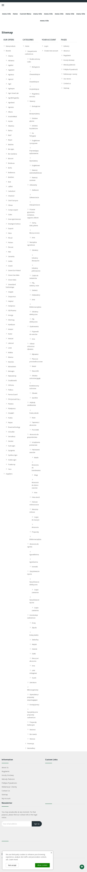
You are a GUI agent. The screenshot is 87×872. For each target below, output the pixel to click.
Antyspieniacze (34, 205)
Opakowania (34, 326)
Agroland (11, 102)
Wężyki (34, 644)
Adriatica (11, 61)
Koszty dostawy (69, 60)
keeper (10, 329)
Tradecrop (11, 464)
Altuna (10, 112)
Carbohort (11, 191)
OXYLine (11, 385)
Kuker (10, 334)
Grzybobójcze (34, 89)
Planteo (10, 404)
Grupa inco (12, 296)
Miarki (36, 457)
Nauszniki (35, 371)
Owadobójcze (34, 82)
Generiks (11, 256)
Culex (10, 214)
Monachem (12, 366)
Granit (10, 266)
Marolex (11, 362)
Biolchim (11, 177)
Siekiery (34, 290)
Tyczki (34, 678)
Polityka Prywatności (71, 69)
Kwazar (10, 338)
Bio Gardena (12, 154)
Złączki (34, 628)
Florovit (10, 247)
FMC (9, 252)
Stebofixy (35, 640)
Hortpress (11, 306)
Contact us (67, 83)
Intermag (11, 320)
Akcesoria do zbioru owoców (35, 485)
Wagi (36, 475)
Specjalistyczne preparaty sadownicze (32, 715)
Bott (9, 182)
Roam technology (14, 427)
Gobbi (10, 261)
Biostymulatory (34, 114)
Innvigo (10, 315)
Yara (9, 469)
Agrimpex (11, 88)
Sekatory (35, 250)
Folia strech (36, 497)
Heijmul (10, 301)
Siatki (34, 654)
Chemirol (11, 196)
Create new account (51, 51)
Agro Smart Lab (13, 93)
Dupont (10, 228)
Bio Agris (11, 149)
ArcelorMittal (12, 116)
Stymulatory (33, 161)
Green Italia (12, 280)
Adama (10, 56)
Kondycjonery (34, 705)
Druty (34, 623)
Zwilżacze (35, 190)
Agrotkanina (33, 562)
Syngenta (11, 450)
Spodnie (35, 398)
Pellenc (10, 390)
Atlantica (11, 126)
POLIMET (11, 413)
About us (67, 51)
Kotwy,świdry (33, 635)
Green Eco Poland (14, 270)
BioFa (10, 168)
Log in (46, 46)
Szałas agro (12, 460)
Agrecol (10, 79)
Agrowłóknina (34, 555)
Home (27, 46)
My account (6, 798)
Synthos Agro (12, 455)
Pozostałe (35, 430)
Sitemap (66, 88)
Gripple (10, 292)
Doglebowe (36, 165)
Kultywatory (36, 295)
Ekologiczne (36, 106)
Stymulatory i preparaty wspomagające (33, 697)
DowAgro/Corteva (14, 224)
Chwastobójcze (34, 74)
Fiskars (10, 242)
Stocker (10, 441)
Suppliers (9, 474)
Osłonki (34, 649)
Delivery (66, 46)
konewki (35, 567)
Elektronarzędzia (35, 307)
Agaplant (11, 70)
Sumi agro (11, 446)
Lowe (10, 348)
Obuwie (34, 393)
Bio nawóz (33, 734)
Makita (10, 352)
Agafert (10, 65)
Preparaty (35, 532)
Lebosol (11, 343)
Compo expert (13, 210)
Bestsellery (31, 748)
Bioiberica (11, 172)
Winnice (32, 739)
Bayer (10, 140)
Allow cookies (42, 865)
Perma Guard (12, 394)
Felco (10, 233)
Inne (33, 238)
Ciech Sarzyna (13, 200)
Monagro (11, 371)
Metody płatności (69, 65)
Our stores (67, 79)
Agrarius (11, 75)
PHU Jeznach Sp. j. (14, 399)
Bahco (10, 130)
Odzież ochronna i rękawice (31, 346)
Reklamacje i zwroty (70, 74)
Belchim (10, 144)
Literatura (33, 682)
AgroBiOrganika (13, 98)
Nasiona (32, 730)
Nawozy (32, 101)
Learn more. (13, 859)
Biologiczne (36, 67)
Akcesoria (35, 527)
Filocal (10, 238)
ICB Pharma (12, 310)
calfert (10, 186)
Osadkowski (12, 380)
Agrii (9, 84)
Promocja (30, 744)
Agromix (11, 107)
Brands (8, 51)
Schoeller (11, 432)
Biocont (10, 158)
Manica (10, 357)
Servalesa (11, 436)
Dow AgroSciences (14, 219)
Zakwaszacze (34, 197)
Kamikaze (11, 324)
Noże (33, 418)
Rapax (10, 422)
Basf (9, 135)
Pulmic (10, 418)
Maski (34, 366)
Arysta (10, 121)
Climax (10, 205)
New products (10, 46)
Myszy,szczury (34, 233)
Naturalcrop (12, 376)
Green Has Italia (13, 275)
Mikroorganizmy (32, 690)
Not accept (12, 865)
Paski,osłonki (34, 413)
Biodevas (11, 163)
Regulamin (67, 55)
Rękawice (35, 354)
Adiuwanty (33, 185)
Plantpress (12, 408)
